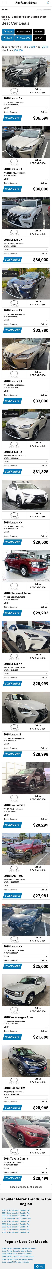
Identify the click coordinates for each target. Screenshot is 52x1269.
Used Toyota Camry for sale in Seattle (17, 1251)
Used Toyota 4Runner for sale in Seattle (18, 1256)
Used (8, 31)
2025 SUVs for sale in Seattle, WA (16, 1210)
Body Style (23, 31)
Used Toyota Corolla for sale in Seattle (17, 1259)
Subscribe (47, 10)
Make (38, 31)
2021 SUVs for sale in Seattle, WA (16, 1224)
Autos (4, 9)
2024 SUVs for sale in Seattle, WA (16, 1213)
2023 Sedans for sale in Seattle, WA (16, 1219)
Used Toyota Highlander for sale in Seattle (19, 1248)
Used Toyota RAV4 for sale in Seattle (17, 1254)
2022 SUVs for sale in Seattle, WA (16, 1221)
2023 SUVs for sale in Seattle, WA (16, 1216)
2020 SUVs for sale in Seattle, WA (16, 1227)
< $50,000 (23, 38)
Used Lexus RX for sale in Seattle (15, 1262)
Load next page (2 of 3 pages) (26, 1187)
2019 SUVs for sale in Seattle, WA (16, 1230)
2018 (7, 38)
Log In (37, 10)
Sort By (39, 38)
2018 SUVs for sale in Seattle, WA (16, 1232)
